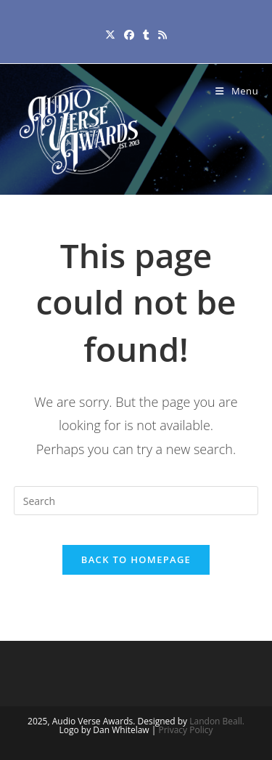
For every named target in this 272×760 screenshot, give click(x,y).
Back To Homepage (136, 559)
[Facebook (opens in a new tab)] (129, 34)
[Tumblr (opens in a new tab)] (146, 34)
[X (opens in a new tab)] (110, 34)
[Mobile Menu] (236, 90)
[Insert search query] (136, 500)
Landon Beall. (216, 721)
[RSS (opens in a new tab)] (162, 34)
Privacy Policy (186, 730)
